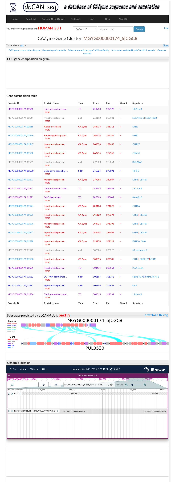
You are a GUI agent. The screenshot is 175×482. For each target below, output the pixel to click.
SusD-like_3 (138, 117)
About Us (123, 19)
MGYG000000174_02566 (20, 135)
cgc (22, 45)
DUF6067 (137, 162)
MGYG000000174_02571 (20, 179)
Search (139, 29)
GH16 (135, 259)
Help (107, 19)
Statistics (75, 19)
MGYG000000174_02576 (20, 223)
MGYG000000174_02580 (20, 259)
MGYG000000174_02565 (20, 126)
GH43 (153, 259)
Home (14, 19)
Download (31, 19)
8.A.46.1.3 (137, 197)
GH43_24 (144, 259)
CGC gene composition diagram (24, 50)
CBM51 (136, 153)
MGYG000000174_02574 (20, 206)
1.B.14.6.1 (137, 109)
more (47, 112)
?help (166, 45)
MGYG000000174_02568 (20, 153)
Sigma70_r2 (138, 276)
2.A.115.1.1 (138, 267)
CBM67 (143, 179)
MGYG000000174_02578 (20, 241)
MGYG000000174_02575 (20, 214)
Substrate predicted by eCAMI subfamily (88, 50)
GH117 (136, 144)
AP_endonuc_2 (139, 250)
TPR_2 (135, 170)
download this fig (156, 315)
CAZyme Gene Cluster (53, 19)
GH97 (135, 135)
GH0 (143, 241)
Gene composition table (54, 50)
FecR (134, 285)
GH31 (135, 126)
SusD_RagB (151, 117)
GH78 (135, 179)
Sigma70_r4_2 (152, 276)
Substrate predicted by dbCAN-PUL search (133, 50)
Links (91, 19)
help (166, 28)
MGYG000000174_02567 (20, 144)
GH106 (136, 206)
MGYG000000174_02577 (20, 232)
